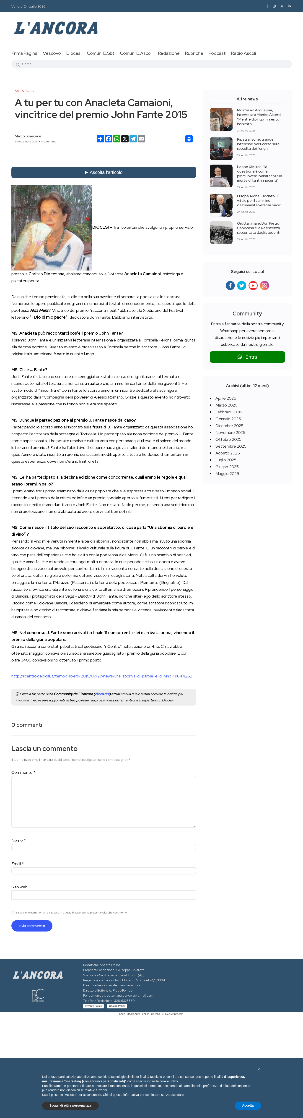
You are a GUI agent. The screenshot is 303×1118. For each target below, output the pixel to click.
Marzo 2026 (226, 405)
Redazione (169, 53)
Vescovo (52, 53)
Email (17, 863)
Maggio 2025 (227, 473)
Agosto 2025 (227, 453)
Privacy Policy (93, 1006)
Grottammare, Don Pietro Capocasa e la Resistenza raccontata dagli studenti (258, 228)
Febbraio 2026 (228, 412)
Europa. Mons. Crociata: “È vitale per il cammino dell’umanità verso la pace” (259, 200)
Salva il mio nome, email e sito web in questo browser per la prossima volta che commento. (71, 912)
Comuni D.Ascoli (136, 53)
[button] (258, 1069)
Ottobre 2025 (228, 439)
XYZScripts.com (174, 1014)
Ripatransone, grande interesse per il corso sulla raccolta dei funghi (258, 144)
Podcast (217, 53)
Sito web (19, 887)
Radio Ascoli (243, 53)
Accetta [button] (248, 1105)
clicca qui (102, 694)
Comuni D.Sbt (100, 53)
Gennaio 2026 (228, 418)
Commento (23, 772)
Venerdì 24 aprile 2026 (28, 6)
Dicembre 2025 (229, 425)
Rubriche (194, 53)
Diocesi (73, 53)
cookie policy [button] (169, 1081)
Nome (18, 840)
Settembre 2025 (230, 446)
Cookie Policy (117, 1006)
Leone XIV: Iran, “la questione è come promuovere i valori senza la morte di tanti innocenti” (259, 173)
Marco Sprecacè (28, 136)
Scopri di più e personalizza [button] (70, 1105)
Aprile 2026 (225, 398)
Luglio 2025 (225, 459)
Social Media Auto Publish (134, 1014)
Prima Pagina (24, 53)
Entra (247, 357)
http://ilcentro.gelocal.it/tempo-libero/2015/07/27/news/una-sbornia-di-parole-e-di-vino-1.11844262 (101, 676)
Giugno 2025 (227, 466)
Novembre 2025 (230, 432)
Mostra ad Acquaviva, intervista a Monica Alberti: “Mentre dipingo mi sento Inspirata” (259, 117)
